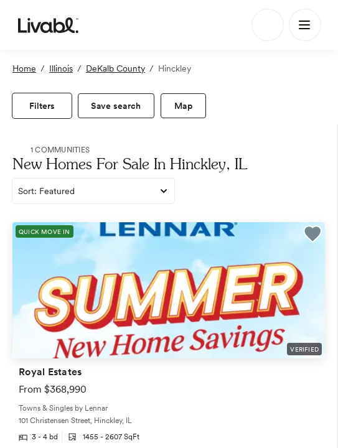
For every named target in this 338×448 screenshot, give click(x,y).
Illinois (61, 68)
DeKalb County (115, 68)
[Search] (267, 24)
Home (24, 68)
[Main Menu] (305, 24)
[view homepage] (48, 24)
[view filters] (42, 105)
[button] (312, 235)
